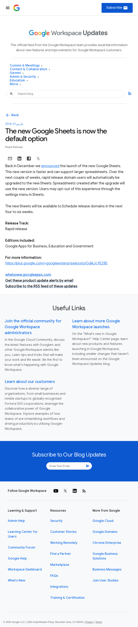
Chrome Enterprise (107, 543)
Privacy (89, 622)
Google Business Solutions (105, 556)
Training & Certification (67, 598)
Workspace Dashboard (25, 569)
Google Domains (105, 532)
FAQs (54, 576)
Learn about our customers (30, 381)
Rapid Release (14, 147)
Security (56, 521)
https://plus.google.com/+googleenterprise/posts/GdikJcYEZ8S (56, 263)
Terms (98, 622)
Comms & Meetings (26, 65)
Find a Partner (60, 554)
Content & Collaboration (30, 69)
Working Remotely (63, 543)
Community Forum (21, 548)
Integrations (59, 587)
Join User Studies (105, 580)
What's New (16, 580)
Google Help (17, 558)
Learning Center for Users (23, 534)
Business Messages (107, 569)
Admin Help (16, 521)
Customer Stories (63, 532)
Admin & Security (24, 77)
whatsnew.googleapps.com (28, 274)
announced (50, 166)
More (15, 84)
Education (19, 80)
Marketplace (59, 565)
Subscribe (117, 7)
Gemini (17, 73)
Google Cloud (103, 521)
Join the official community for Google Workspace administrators (33, 327)
